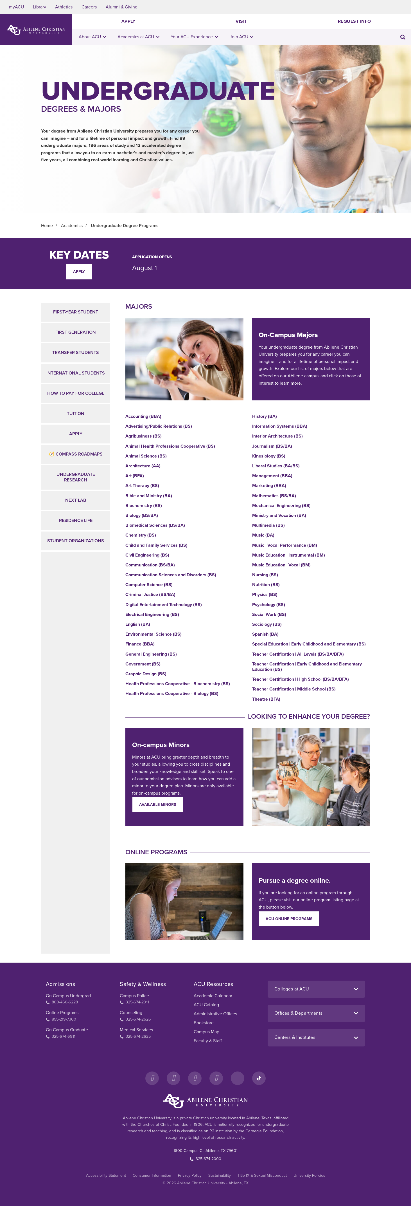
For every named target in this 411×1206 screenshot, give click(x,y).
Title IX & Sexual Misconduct (262, 1175)
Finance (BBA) (140, 644)
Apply (128, 21)
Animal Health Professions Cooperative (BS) (170, 446)
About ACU (92, 37)
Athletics (64, 7)
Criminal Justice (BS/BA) (150, 594)
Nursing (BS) (265, 575)
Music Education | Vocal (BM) (281, 565)
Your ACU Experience (194, 37)
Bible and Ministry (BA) (148, 496)
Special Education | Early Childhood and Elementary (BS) (309, 644)
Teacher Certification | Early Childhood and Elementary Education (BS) (307, 667)
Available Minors (157, 804)
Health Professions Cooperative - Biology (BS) (171, 693)
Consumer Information (152, 1175)
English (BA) (137, 624)
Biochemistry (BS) (143, 505)
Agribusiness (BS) (143, 436)
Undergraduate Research (76, 477)
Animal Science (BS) (146, 456)
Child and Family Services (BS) (156, 545)
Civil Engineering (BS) (147, 555)
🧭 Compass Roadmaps (76, 454)
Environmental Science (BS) (153, 634)
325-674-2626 (135, 1019)
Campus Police (134, 996)
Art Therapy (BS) (142, 485)
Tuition (75, 413)
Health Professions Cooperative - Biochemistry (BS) (177, 684)
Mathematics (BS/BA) (274, 496)
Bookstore (204, 1023)
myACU (16, 7)
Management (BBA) (272, 476)
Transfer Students (75, 352)
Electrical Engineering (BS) (152, 614)
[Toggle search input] (403, 37)
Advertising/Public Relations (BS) (158, 426)
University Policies (309, 1175)
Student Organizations (75, 541)
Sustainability (219, 1175)
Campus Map (206, 1032)
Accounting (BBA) (143, 416)
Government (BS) (143, 664)
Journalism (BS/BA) (272, 446)
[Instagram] (173, 1078)
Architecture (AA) (143, 466)
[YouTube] (216, 1078)
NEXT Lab (75, 500)
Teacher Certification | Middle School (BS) (294, 689)
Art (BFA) (134, 476)
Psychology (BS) (268, 605)
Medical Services (136, 1030)
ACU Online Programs (289, 918)
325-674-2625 (135, 1036)
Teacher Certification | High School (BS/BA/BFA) (300, 679)
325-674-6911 (60, 1036)
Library (39, 7)
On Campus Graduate (67, 1030)
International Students (75, 373)
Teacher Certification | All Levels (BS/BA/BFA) (298, 654)
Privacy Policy (190, 1175)
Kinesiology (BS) (268, 456)
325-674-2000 (205, 1158)
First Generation (75, 332)
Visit (241, 21)
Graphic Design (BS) (145, 674)
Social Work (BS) (269, 614)
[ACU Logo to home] (36, 30)
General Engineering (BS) (151, 654)
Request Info (354, 21)
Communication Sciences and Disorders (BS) (170, 575)
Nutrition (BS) (266, 585)
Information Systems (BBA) (279, 426)
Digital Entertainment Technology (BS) (163, 605)
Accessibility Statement (106, 1175)
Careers (89, 7)
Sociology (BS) (267, 624)
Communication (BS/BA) (150, 565)
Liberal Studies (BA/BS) (276, 466)
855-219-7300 (61, 1019)
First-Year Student (75, 312)
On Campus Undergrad (68, 996)
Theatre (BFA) (266, 699)
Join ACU (242, 37)
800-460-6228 (62, 1002)
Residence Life (75, 520)
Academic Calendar (213, 996)
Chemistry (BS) (140, 535)
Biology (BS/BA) (141, 515)
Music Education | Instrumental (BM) (288, 555)
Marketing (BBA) (269, 485)
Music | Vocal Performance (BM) (284, 545)
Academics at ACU (138, 37)
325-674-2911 (134, 1002)
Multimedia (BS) (268, 525)
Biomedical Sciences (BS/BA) (155, 525)
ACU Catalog (206, 1005)
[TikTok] (259, 1078)
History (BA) (264, 416)
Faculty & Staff (208, 1041)
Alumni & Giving (121, 7)
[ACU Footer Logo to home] (205, 1101)
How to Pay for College (75, 393)
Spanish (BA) (265, 634)
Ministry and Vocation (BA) (279, 515)
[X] (195, 1078)
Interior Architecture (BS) (277, 436)
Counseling (131, 1013)
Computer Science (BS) (149, 585)
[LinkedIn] (237, 1078)
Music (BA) (263, 535)
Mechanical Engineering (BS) (281, 505)
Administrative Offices (215, 1014)
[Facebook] (152, 1078)
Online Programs (62, 1013)
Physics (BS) (264, 594)
